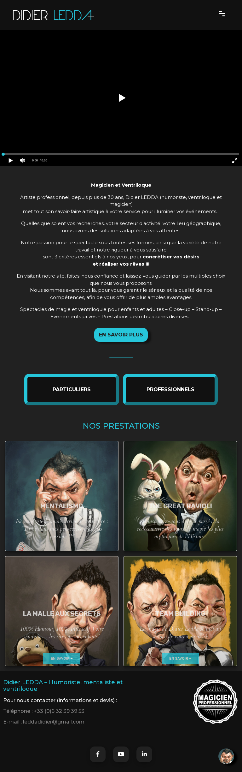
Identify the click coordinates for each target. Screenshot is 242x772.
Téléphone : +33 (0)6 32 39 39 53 (43, 711)
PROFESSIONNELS (170, 389)
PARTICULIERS (72, 389)
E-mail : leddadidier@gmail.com (43, 722)
